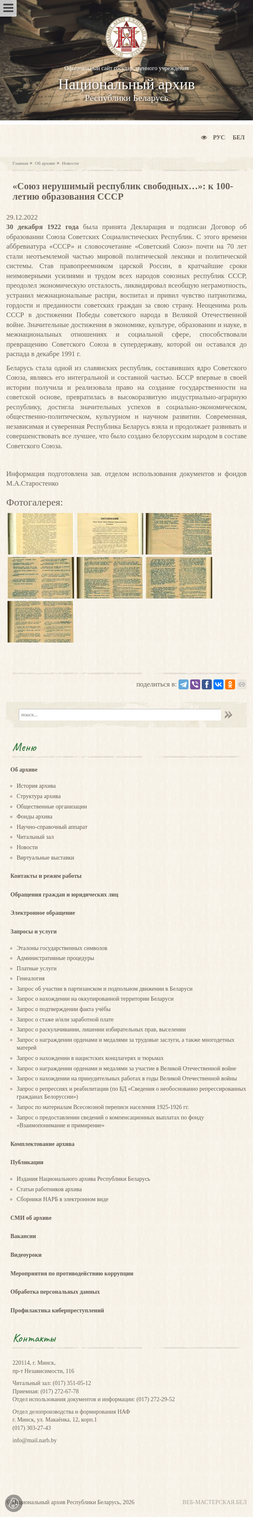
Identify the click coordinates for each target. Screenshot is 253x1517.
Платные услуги (37, 968)
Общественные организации (52, 807)
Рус (219, 137)
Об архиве (45, 163)
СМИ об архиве (31, 1218)
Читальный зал (35, 837)
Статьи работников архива (49, 1189)
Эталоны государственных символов (62, 948)
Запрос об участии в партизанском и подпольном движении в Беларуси (105, 989)
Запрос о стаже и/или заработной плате (65, 1019)
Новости (70, 163)
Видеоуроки (26, 1255)
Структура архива (39, 796)
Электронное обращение (42, 913)
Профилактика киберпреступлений (57, 1310)
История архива (36, 786)
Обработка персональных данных (55, 1292)
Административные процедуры (55, 958)
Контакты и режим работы (46, 876)
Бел (239, 137)
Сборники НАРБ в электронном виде (62, 1199)
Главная (20, 163)
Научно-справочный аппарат (52, 827)
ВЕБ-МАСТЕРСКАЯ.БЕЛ (215, 1502)
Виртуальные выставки (45, 858)
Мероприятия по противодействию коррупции (72, 1273)
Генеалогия (31, 978)
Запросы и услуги (33, 931)
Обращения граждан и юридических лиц (64, 895)
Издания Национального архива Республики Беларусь (83, 1179)
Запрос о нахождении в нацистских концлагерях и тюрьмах (90, 1058)
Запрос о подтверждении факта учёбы (64, 1009)
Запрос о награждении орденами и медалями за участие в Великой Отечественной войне (126, 1068)
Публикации (26, 1162)
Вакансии (23, 1236)
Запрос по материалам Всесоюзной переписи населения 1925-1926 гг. (103, 1107)
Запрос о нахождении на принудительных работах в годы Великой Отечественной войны (127, 1078)
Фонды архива (34, 816)
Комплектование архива (42, 1144)
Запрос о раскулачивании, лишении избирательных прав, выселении (101, 1029)
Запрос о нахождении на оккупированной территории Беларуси (95, 999)
